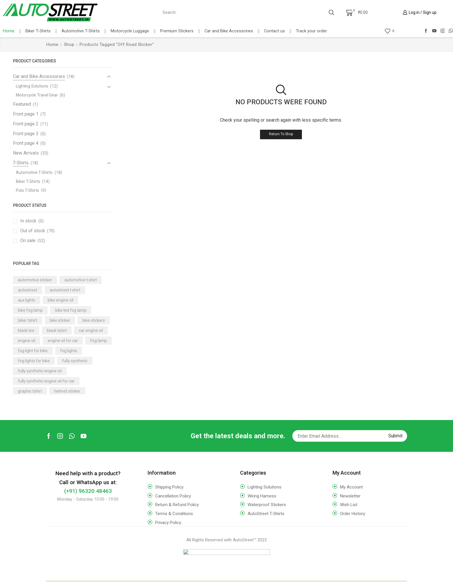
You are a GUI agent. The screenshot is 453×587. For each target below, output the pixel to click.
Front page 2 (25, 124)
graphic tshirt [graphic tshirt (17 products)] (30, 391)
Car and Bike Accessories (229, 31)
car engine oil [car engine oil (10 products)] (91, 330)
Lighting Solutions (32, 86)
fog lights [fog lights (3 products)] (68, 350)
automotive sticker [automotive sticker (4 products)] (35, 280)
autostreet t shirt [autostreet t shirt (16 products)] (65, 290)
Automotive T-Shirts (81, 31)
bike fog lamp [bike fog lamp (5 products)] (30, 310)
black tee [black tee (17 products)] (26, 330)
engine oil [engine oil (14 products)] (26, 340)
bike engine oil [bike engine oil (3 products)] (60, 300)
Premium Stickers (177, 31)
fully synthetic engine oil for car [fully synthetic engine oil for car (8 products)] (46, 381)
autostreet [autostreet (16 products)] (27, 290)
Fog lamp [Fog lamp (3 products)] (98, 340)
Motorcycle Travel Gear (37, 95)
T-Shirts (21, 163)
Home (8, 31)
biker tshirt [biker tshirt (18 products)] (27, 320)
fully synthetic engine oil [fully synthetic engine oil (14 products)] (40, 371)
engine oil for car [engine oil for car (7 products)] (63, 340)
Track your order (311, 31)
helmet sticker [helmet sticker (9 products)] (67, 391)
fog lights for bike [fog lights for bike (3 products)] (34, 360)
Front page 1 (25, 114)
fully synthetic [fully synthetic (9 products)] (75, 360)
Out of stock (37, 231)
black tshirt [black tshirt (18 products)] (57, 330)
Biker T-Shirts (38, 31)
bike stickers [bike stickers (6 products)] (93, 320)
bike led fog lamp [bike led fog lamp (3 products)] (70, 310)
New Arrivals (26, 153)
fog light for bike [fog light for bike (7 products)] (33, 350)
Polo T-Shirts (27, 190)
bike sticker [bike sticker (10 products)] (60, 320)
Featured (22, 104)
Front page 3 (25, 133)
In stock (32, 221)
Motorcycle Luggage (130, 31)
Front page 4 (25, 143)
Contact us (274, 31)
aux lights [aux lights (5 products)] (26, 300)
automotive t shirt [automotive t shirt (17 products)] (80, 280)
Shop (69, 44)
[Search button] (331, 12)
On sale (32, 241)
